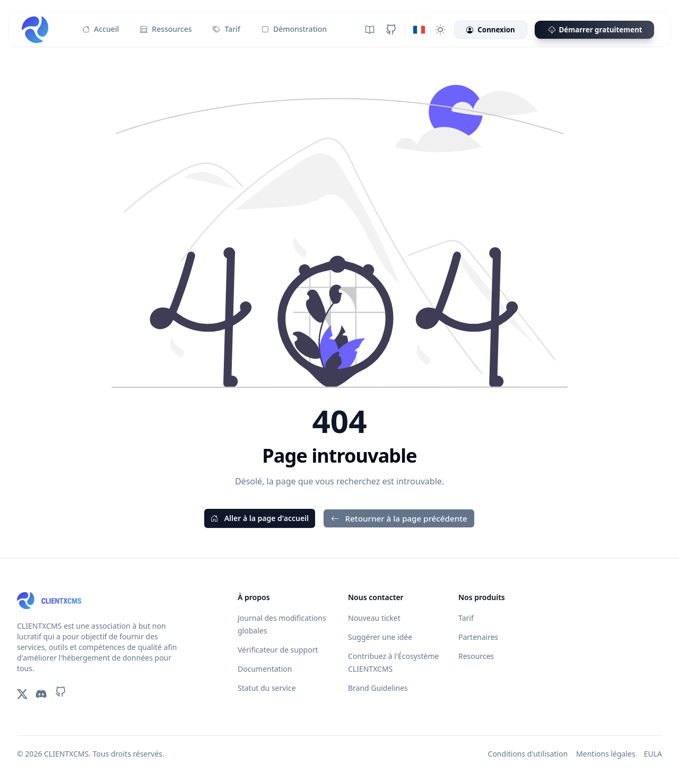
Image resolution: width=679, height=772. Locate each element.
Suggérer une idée (380, 637)
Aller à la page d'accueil (260, 518)
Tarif (226, 29)
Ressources (165, 29)
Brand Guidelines (378, 688)
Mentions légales (606, 754)
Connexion (490, 30)
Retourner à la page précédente (399, 518)
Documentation (265, 669)
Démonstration (294, 29)
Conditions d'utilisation (528, 754)
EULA (653, 754)
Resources (476, 656)
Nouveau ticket (374, 618)
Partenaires (478, 637)
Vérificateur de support (278, 650)
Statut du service (267, 688)
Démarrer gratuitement (594, 30)
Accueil (100, 29)
